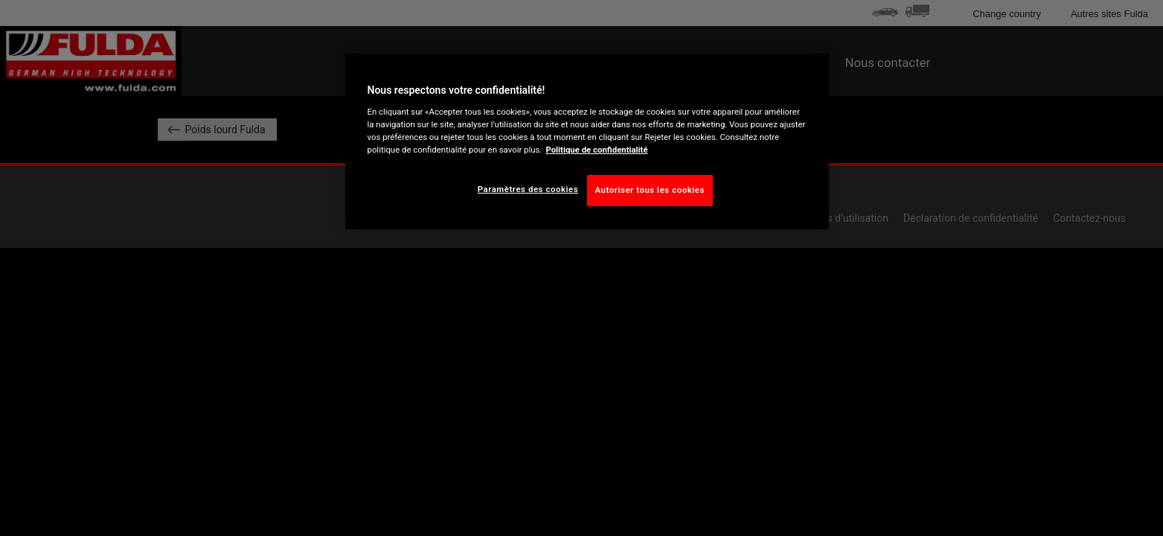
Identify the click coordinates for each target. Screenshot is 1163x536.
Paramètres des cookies (528, 189)
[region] (587, 141)
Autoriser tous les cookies (650, 190)
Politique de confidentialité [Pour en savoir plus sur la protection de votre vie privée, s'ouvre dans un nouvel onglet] (596, 149)
